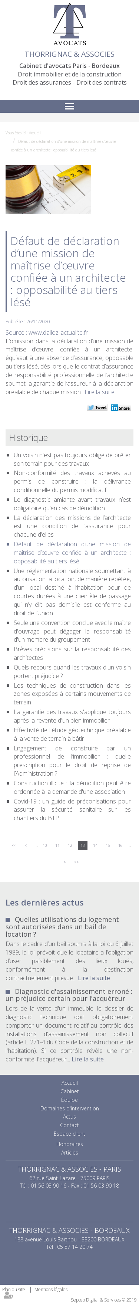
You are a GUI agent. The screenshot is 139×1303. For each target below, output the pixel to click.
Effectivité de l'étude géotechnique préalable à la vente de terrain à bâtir (72, 734)
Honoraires (69, 1144)
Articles (69, 1152)
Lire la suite (100, 392)
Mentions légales (50, 1289)
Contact (69, 1125)
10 (45, 845)
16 (120, 845)
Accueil (35, 132)
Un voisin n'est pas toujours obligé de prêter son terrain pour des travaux (72, 459)
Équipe (69, 1099)
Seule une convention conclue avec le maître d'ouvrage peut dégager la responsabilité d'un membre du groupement (72, 631)
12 (70, 845)
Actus (69, 1116)
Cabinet (69, 1091)
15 (108, 845)
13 (82, 845)
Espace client (69, 1133)
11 (57, 845)
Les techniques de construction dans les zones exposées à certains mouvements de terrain (72, 694)
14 (95, 845)
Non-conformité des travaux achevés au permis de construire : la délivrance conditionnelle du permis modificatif (72, 481)
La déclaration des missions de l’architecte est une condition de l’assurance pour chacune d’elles (72, 526)
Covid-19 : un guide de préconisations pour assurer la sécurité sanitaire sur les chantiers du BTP (72, 809)
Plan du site (13, 1289)
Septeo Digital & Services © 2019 (104, 1300)
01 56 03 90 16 (48, 1185)
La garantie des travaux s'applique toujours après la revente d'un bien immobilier (72, 716)
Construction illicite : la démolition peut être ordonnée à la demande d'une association (72, 787)
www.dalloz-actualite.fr (58, 332)
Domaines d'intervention (69, 1108)
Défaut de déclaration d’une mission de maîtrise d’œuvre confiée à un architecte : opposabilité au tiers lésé (72, 552)
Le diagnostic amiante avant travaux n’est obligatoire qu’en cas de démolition (72, 503)
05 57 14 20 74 (75, 1246)
